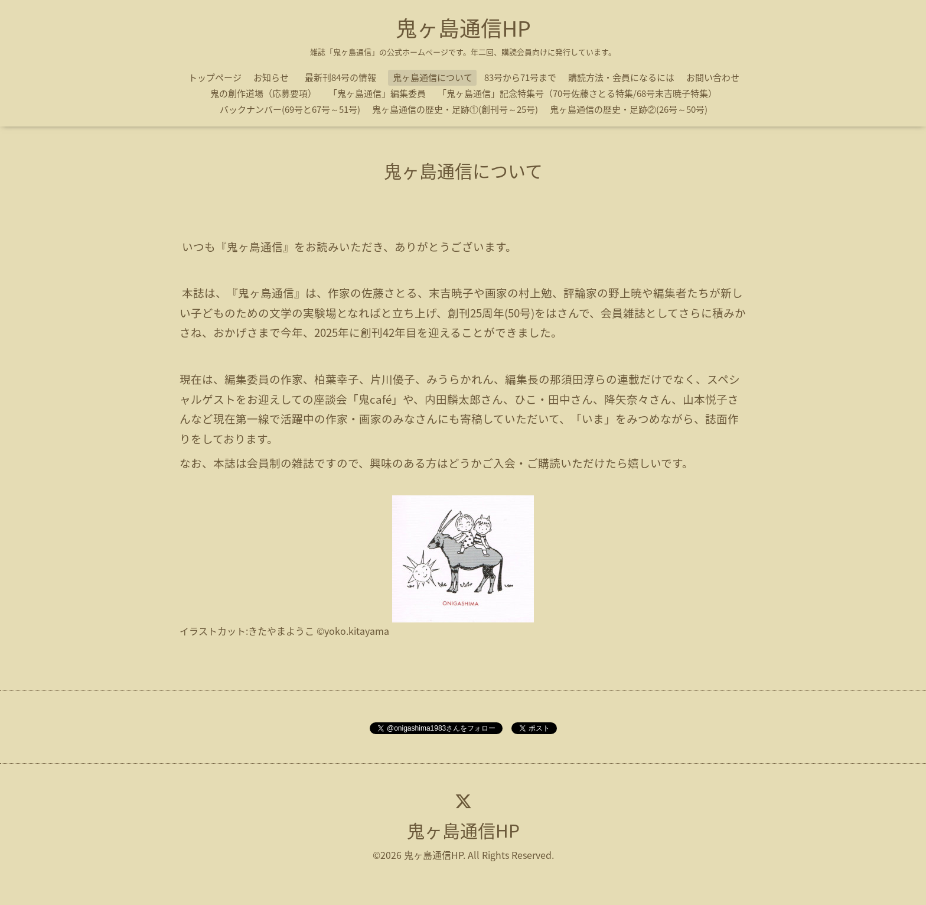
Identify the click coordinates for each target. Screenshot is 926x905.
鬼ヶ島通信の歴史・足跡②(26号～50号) (628, 109)
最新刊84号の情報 (345, 77)
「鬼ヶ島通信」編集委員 (377, 93)
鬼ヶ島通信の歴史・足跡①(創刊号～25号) (455, 109)
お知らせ (271, 77)
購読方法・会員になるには (621, 77)
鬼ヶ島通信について (432, 77)
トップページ (215, 77)
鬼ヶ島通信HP (463, 28)
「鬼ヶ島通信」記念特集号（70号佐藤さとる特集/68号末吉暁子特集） (577, 93)
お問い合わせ (712, 77)
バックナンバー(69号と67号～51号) (290, 109)
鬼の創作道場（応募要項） (263, 93)
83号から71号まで (520, 77)
